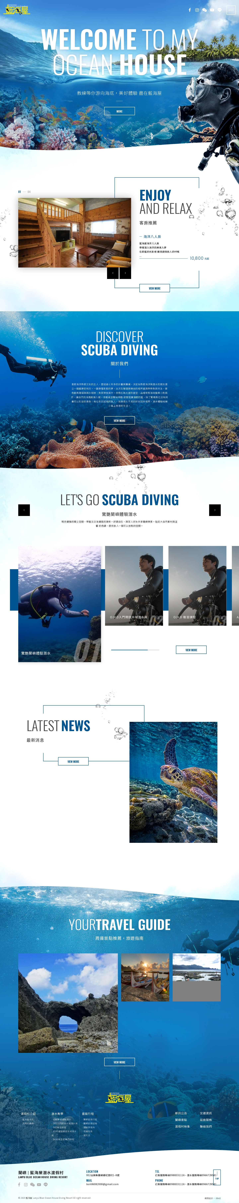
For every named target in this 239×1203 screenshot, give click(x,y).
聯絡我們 (206, 1126)
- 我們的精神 (27, 1123)
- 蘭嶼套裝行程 (89, 1119)
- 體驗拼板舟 (88, 1127)
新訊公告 (181, 1113)
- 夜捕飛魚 (87, 1131)
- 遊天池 (86, 1135)
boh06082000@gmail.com (102, 1184)
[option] (119, 77)
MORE (119, 111)
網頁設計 (209, 1198)
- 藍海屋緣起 (27, 1119)
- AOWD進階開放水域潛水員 (64, 1133)
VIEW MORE (154, 293)
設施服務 (206, 1120)
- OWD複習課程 (58, 1127)
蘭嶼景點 (181, 1120)
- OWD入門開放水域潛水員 (64, 1123)
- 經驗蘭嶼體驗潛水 (61, 1119)
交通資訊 (206, 1113)
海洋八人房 (152, 241)
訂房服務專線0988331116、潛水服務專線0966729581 (186, 1175)
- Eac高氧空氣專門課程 (62, 1139)
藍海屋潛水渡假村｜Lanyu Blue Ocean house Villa (16, 10)
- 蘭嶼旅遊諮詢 (89, 1123)
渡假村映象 (182, 1126)
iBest (218, 1198)
